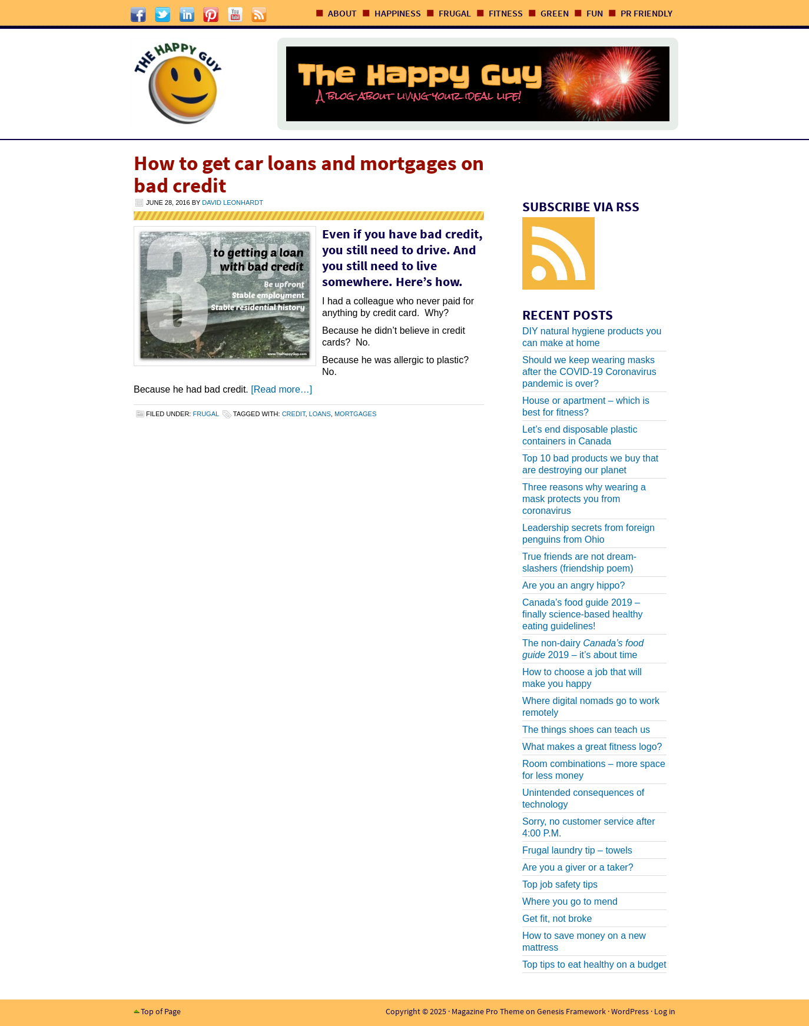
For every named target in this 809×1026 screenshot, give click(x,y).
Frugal (455, 13)
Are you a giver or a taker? (578, 867)
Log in (664, 1011)
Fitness (506, 13)
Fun (594, 13)
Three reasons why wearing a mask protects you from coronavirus (584, 499)
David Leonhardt (232, 202)
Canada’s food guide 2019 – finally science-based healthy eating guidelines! (582, 614)
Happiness (397, 13)
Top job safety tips (560, 884)
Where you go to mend (570, 901)
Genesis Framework (571, 1011)
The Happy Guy (191, 84)
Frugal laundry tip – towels (577, 850)
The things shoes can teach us (586, 730)
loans (320, 413)
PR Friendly (646, 13)
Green (555, 13)
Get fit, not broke (557, 919)
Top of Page (161, 1011)
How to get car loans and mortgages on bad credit (309, 174)
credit (294, 413)
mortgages (355, 413)
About (342, 13)
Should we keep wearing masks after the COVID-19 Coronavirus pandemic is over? (589, 372)
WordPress (630, 1011)
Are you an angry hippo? (573, 585)
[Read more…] (281, 389)
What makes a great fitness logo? (592, 747)
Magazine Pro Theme (488, 1011)
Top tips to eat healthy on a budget (594, 964)
